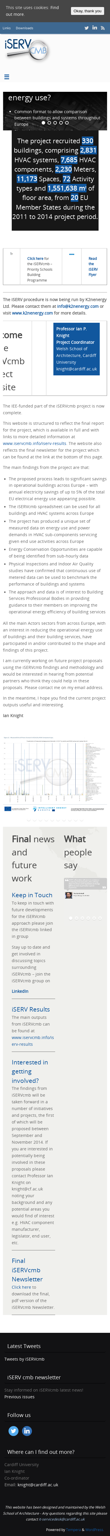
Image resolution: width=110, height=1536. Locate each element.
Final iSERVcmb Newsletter (27, 1270)
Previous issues (19, 1396)
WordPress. (94, 1529)
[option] (55, 111)
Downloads (24, 28)
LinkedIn (20, 991)
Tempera (73, 1529)
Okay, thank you (87, 11)
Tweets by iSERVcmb (24, 1359)
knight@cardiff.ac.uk (38, 1484)
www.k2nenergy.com (32, 313)
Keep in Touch (32, 895)
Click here (21, 1287)
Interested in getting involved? (30, 1071)
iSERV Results (31, 1009)
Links (7, 28)
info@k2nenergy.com (78, 306)
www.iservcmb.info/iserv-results (34, 443)
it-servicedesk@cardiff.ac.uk (61, 1519)
